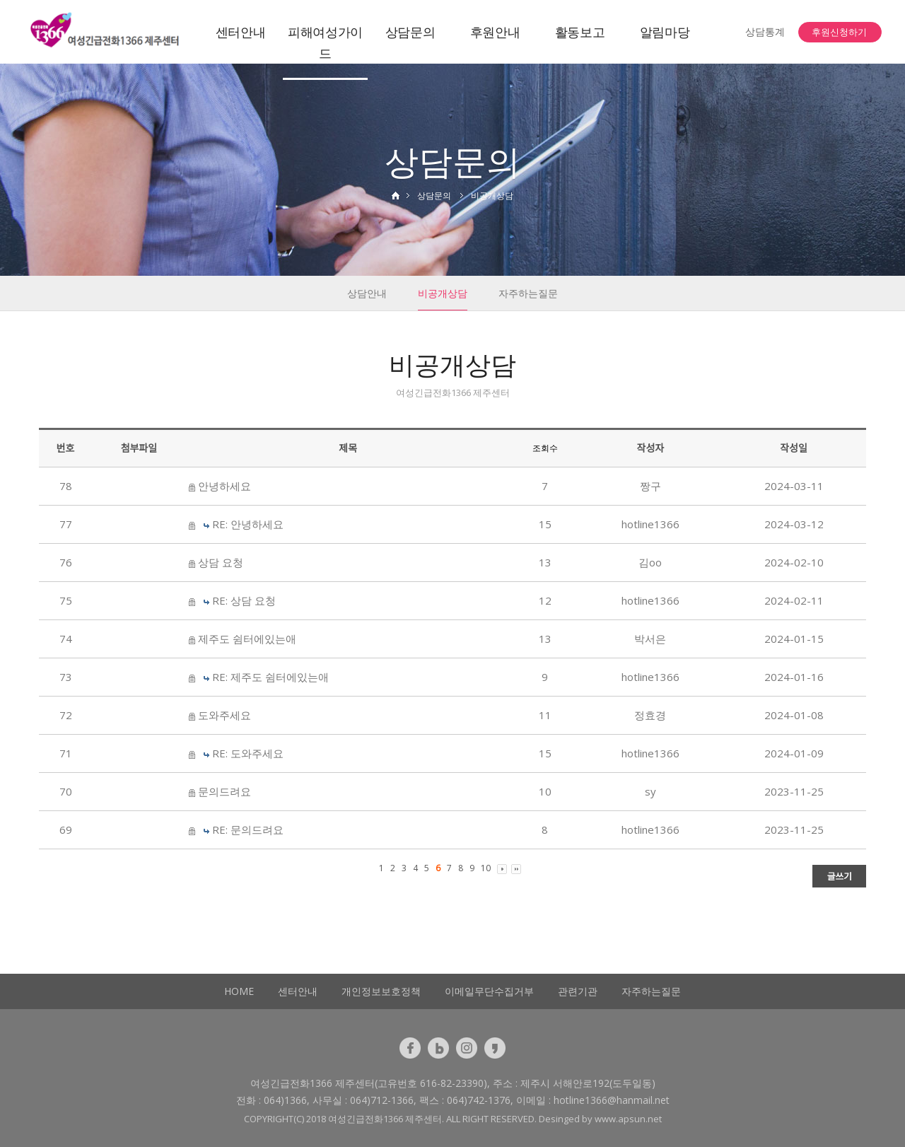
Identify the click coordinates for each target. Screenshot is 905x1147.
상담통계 (765, 31)
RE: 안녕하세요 (248, 524)
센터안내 (241, 31)
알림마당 (665, 31)
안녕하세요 (224, 486)
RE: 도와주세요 (248, 753)
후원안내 (495, 31)
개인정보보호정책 (381, 991)
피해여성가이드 (325, 42)
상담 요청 (220, 562)
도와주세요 (224, 715)
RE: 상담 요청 (244, 600)
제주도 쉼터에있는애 (247, 638)
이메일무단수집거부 (489, 991)
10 (486, 868)
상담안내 (367, 293)
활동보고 (580, 31)
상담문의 (410, 31)
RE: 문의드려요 (248, 829)
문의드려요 (224, 791)
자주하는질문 (528, 293)
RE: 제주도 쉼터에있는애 (270, 677)
